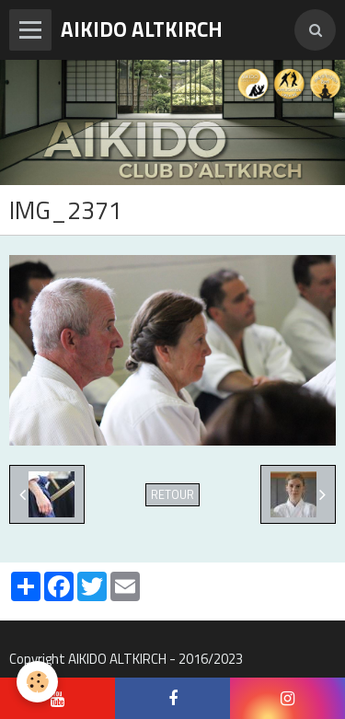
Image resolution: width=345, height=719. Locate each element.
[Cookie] (37, 681)
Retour (172, 495)
